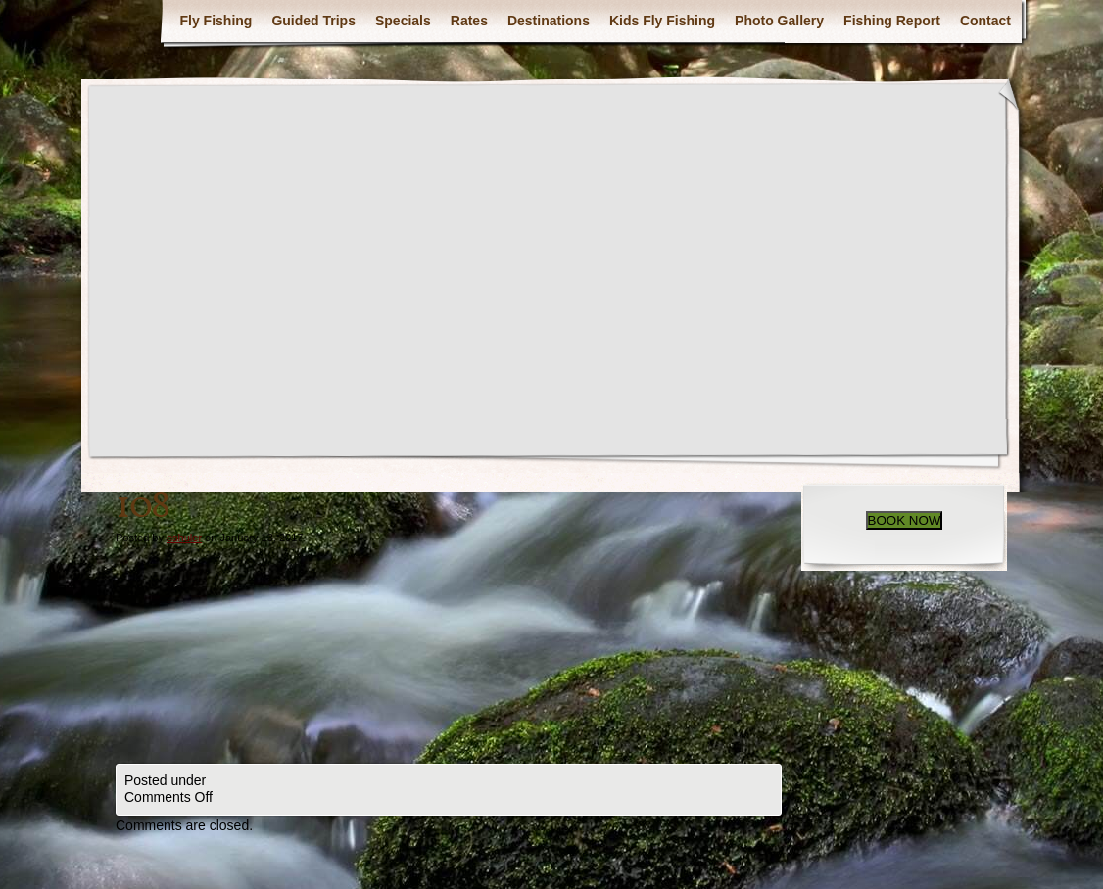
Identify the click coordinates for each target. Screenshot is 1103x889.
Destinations (548, 20)
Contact (985, 20)
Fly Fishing (215, 20)
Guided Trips (313, 20)
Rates (469, 20)
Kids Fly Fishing (662, 20)
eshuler (184, 537)
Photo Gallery (779, 20)
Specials (403, 20)
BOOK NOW (904, 520)
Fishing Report (891, 20)
